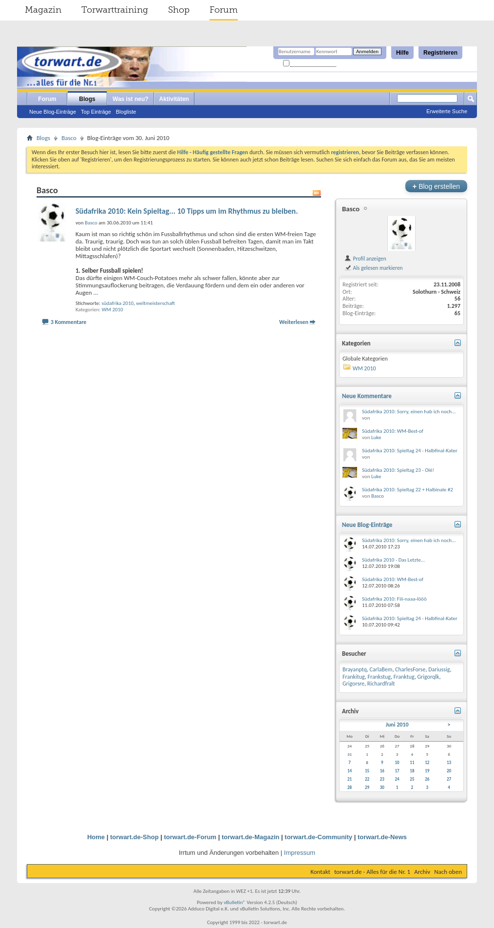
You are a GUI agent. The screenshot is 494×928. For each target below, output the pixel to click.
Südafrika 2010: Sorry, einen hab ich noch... (409, 411)
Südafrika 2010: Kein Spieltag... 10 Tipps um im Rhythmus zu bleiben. (187, 211)
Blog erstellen (436, 186)
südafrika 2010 (117, 303)
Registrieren (440, 52)
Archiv (422, 871)
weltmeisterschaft (155, 303)
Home (96, 837)
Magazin (43, 9)
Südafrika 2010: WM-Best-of (392, 431)
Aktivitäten (174, 99)
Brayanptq (354, 669)
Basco (68, 137)
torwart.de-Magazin (250, 837)
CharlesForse (410, 669)
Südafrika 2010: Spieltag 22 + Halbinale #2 (407, 489)
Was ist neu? (131, 99)
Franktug (404, 676)
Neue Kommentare (367, 396)
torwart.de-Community (318, 837)
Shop (179, 9)
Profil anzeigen (365, 258)
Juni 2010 (397, 724)
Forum (223, 9)
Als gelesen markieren (373, 267)
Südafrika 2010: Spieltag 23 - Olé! (398, 470)
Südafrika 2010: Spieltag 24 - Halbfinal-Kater (409, 450)
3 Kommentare (69, 322)
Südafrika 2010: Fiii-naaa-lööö (394, 599)
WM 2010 (112, 309)
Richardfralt (381, 683)
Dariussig (439, 669)
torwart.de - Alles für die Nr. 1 (372, 871)
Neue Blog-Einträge (52, 112)
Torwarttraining (114, 9)
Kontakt (320, 871)
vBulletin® (235, 902)
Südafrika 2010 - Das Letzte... (393, 560)
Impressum (299, 852)
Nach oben (448, 871)
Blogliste (126, 112)
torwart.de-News (382, 837)
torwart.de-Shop (134, 837)
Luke (376, 437)
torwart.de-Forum (190, 837)
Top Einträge (96, 112)
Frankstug (379, 676)
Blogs (87, 99)
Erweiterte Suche (446, 111)
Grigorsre (353, 683)
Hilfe (402, 52)
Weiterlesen (293, 322)
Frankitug (353, 676)
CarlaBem (380, 669)
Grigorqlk (428, 676)
